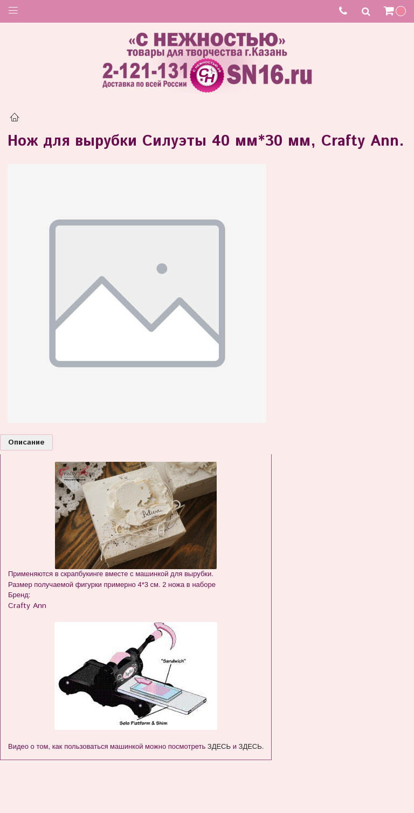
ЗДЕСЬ (219, 746)
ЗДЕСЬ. (251, 746)
